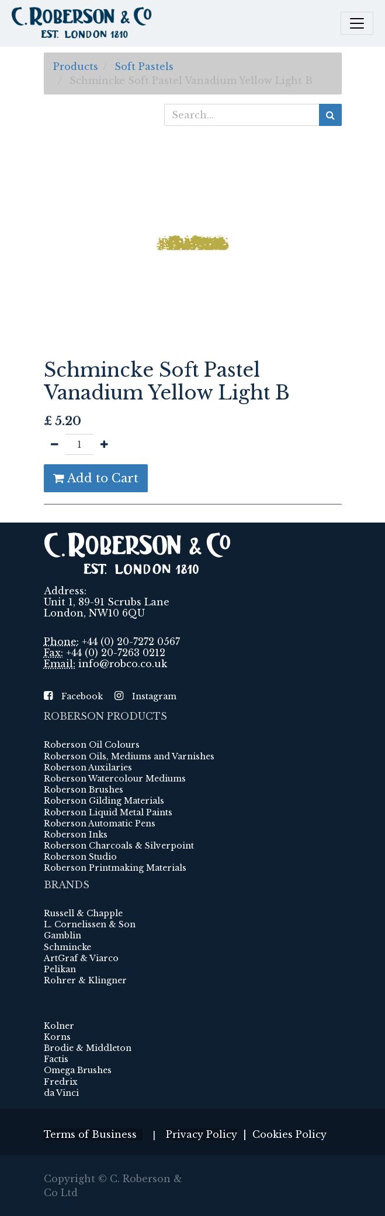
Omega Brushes (78, 1070)
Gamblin (62, 935)
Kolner (59, 1026)
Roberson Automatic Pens (99, 823)
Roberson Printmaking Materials (115, 868)
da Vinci (61, 1093)
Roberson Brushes (83, 789)
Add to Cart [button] (95, 478)
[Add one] (104, 444)
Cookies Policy (289, 1134)
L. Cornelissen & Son (90, 924)
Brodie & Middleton (87, 1048)
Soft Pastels (144, 66)
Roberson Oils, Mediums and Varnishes (129, 756)
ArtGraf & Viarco (81, 958)
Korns (57, 1037)
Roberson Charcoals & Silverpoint (119, 845)
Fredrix (61, 1082)
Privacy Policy (201, 1134)
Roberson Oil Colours (92, 745)
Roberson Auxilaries (88, 767)
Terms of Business (93, 1134)
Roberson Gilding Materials (104, 801)
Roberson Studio (80, 856)
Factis (56, 1059)
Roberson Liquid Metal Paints (108, 812)
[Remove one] (54, 444)
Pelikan (60, 969)
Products (75, 66)
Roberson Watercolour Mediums (115, 778)
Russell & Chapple (83, 913)
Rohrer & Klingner (85, 980)
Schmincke (67, 947)
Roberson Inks (75, 834)
